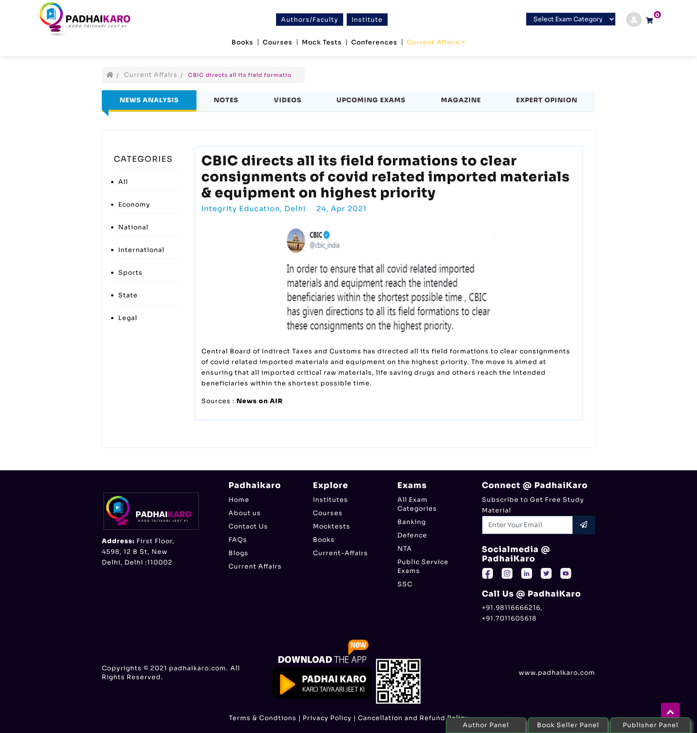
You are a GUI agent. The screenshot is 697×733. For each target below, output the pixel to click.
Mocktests (331, 526)
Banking (411, 522)
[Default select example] (571, 19)
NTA (404, 549)
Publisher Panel (650, 725)
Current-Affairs (340, 553)
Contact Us (248, 526)
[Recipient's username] (527, 525)
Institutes (330, 500)
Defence (412, 535)
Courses (277, 42)
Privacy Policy (327, 718)
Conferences (374, 42)
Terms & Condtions (262, 718)
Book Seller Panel (568, 725)
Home (238, 500)
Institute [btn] (367, 20)
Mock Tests (322, 42)
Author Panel (486, 725)
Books (242, 42)
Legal (127, 318)
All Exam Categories (417, 504)
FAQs (237, 540)
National (133, 227)
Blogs (238, 553)
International (141, 250)
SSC (405, 584)
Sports (130, 272)
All (123, 182)
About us (244, 513)
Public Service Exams (423, 566)
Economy (134, 204)
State (128, 295)
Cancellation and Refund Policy (413, 718)
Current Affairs (433, 42)
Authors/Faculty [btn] (309, 20)
